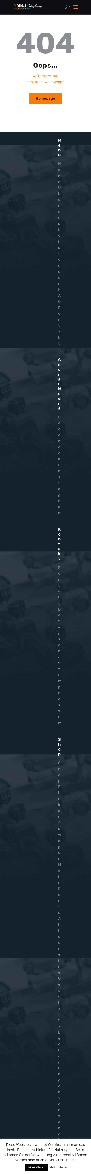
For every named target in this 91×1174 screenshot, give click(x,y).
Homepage (45, 98)
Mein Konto (59, 889)
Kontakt (59, 325)
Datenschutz (59, 639)
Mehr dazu (58, 1167)
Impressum (59, 699)
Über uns (59, 205)
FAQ (59, 295)
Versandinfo (59, 1128)
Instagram (59, 489)
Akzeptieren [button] (36, 1167)
